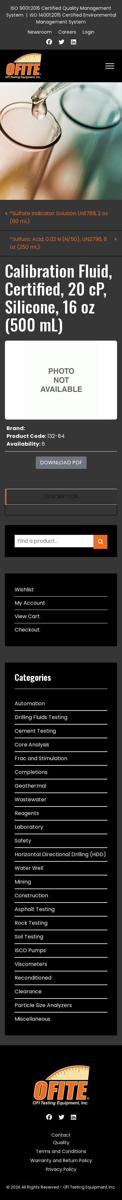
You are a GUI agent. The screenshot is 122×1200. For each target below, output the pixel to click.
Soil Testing (29, 936)
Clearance (28, 991)
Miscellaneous (32, 1019)
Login (88, 32)
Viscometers (31, 964)
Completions (31, 772)
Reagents (27, 813)
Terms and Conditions (61, 1151)
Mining (23, 882)
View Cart (27, 616)
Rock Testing (31, 923)
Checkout (27, 629)
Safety (23, 840)
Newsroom (40, 32)
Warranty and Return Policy (61, 1160)
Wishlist (24, 589)
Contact (61, 1135)
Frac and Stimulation (41, 758)
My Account (30, 603)
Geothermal (30, 786)
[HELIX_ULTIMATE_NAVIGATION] (109, 66)
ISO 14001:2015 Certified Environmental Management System (73, 18)
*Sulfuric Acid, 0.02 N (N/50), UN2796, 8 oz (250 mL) (58, 243)
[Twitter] (61, 42)
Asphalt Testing (35, 909)
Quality (61, 1142)
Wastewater (31, 799)
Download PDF (61, 462)
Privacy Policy (61, 1169)
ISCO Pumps (30, 950)
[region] (61, 497)
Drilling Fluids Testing (41, 717)
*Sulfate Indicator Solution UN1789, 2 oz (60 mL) (59, 217)
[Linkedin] (73, 42)
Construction (31, 895)
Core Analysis (32, 744)
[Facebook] (49, 42)
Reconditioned (33, 978)
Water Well (29, 868)
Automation (30, 703)
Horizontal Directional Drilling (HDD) (60, 854)
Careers (67, 32)
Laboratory (29, 827)
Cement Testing (35, 731)
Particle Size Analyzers (43, 1005)
